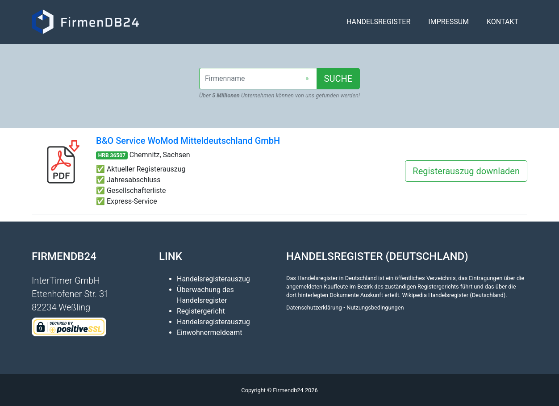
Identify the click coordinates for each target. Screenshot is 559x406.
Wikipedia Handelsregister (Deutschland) (454, 295)
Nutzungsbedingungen (375, 307)
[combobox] (258, 78)
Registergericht (201, 311)
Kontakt (502, 25)
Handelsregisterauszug (213, 279)
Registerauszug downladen (466, 171)
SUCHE (338, 78)
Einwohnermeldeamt (209, 332)
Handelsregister (378, 25)
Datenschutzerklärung (314, 307)
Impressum (448, 25)
